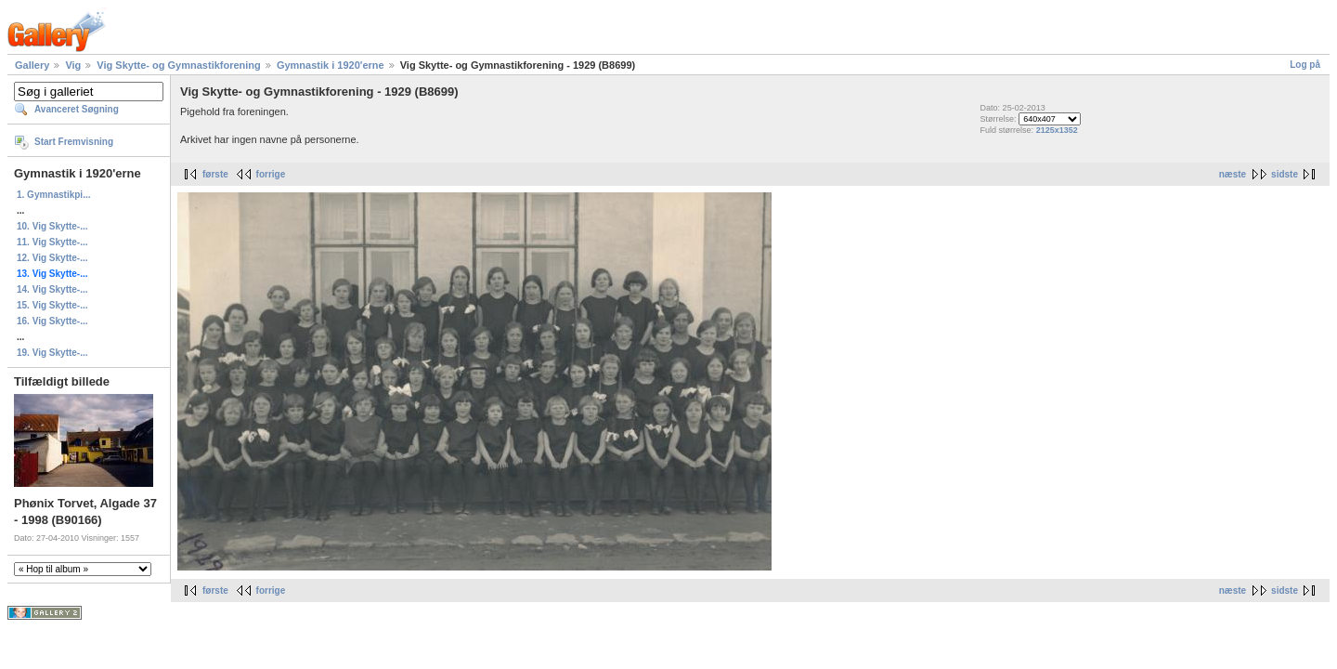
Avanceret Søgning (76, 109)
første (215, 174)
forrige (271, 174)
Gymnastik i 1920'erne (330, 65)
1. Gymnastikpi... (53, 195)
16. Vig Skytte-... (52, 321)
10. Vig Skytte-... (52, 226)
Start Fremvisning (73, 142)
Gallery (32, 65)
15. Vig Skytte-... (52, 305)
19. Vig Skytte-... (52, 353)
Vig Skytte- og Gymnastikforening (178, 65)
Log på (1305, 64)
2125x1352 (1057, 130)
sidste (1284, 174)
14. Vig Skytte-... (52, 289)
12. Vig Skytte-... (52, 258)
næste (1232, 174)
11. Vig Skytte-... (52, 242)
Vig (73, 65)
